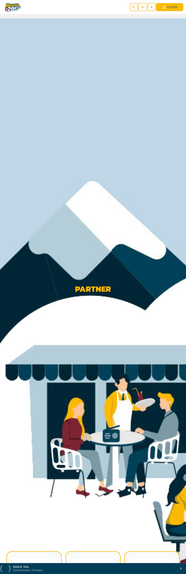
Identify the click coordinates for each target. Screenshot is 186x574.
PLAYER (169, 7)
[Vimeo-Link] (13, 7)
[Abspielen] (152, 7)
